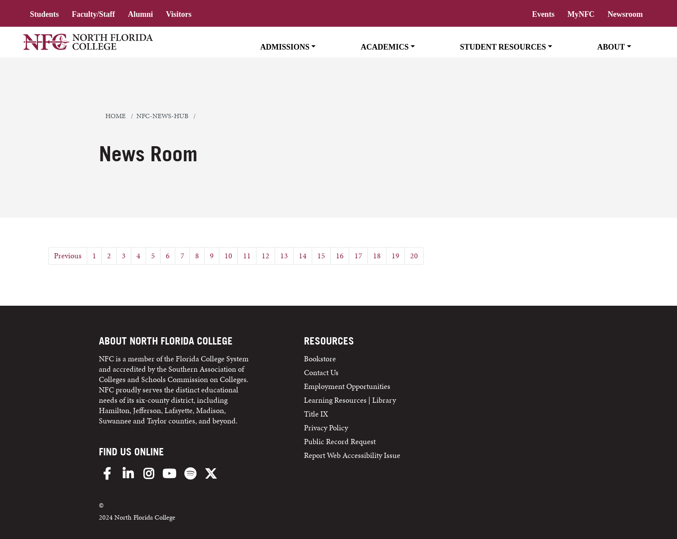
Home (115, 116)
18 (377, 255)
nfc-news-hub (162, 116)
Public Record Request (340, 441)
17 (358, 255)
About (611, 47)
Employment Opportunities (347, 386)
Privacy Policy (326, 427)
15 (321, 255)
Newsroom (625, 14)
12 (265, 255)
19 (395, 255)
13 (284, 255)
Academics (385, 47)
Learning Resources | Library (350, 400)
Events (543, 14)
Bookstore (321, 358)
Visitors (178, 14)
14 (303, 255)
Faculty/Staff (93, 14)
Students (44, 14)
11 (247, 255)
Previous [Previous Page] (68, 255)
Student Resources (503, 47)
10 (228, 255)
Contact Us (321, 372)
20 (414, 255)
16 (340, 255)
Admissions (285, 47)
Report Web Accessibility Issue (352, 455)
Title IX (316, 413)
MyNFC (581, 14)
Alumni (140, 14)
